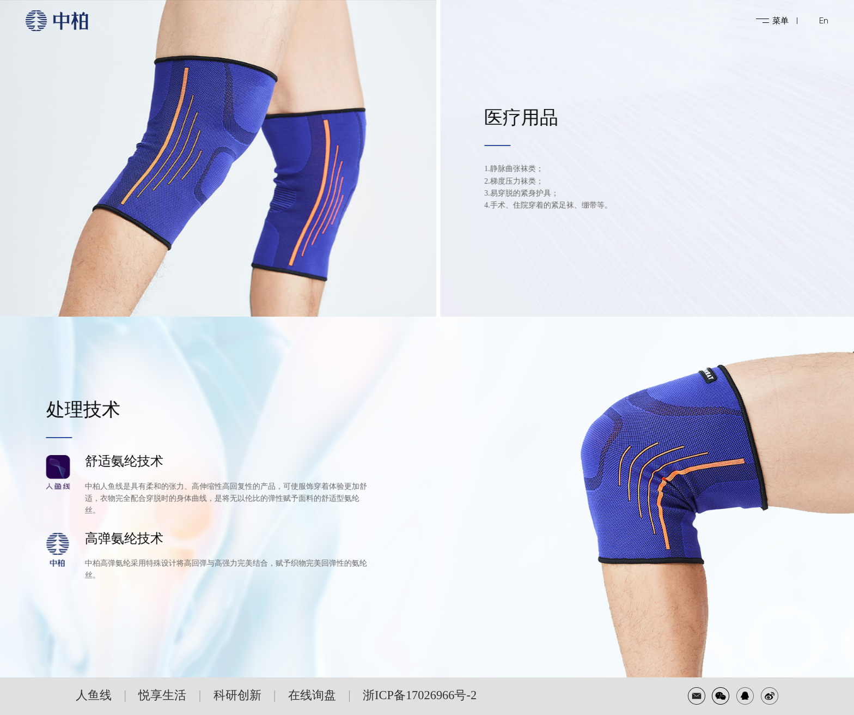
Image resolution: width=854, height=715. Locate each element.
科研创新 (237, 695)
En (823, 20)
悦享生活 (162, 695)
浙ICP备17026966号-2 (420, 695)
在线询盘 (312, 695)
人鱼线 (94, 695)
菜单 (780, 20)
